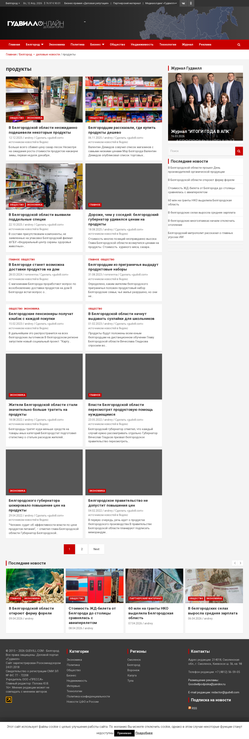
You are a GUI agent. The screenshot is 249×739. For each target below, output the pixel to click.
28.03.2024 (15, 274)
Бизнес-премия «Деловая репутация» (86, 3)
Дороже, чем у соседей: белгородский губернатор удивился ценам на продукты (123, 219)
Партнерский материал (127, 3)
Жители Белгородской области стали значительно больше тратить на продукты (43, 409)
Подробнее (144, 733)
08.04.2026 (75, 628)
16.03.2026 (178, 136)
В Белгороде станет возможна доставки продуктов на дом (36, 267)
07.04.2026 (135, 623)
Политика (77, 44)
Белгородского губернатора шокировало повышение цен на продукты (37, 505)
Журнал (187, 44)
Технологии (167, 44)
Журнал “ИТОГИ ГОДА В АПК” (201, 131)
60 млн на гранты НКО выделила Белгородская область (150, 613)
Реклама (205, 44)
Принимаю (124, 733)
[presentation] (235, 563)
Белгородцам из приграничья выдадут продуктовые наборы (123, 267)
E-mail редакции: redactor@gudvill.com (213, 692)
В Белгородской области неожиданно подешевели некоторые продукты (43, 130)
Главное (94, 204)
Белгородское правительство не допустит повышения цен (118, 503)
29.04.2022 (15, 515)
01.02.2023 (95, 323)
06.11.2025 (95, 137)
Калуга (132, 675)
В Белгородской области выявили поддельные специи (40, 217)
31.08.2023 (95, 274)
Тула (130, 680)
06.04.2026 (195, 618)
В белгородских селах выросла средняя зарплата (201, 212)
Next (96, 549)
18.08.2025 (95, 229)
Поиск (239, 151)
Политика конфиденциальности (88, 696)
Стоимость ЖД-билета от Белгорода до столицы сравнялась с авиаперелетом (92, 615)
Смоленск (134, 659)
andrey (29, 137)
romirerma (31, 274)
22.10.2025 (15, 224)
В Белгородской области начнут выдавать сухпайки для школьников (121, 316)
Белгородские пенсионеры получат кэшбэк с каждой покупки (41, 316)
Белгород (12, 3)
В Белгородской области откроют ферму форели (201, 180)
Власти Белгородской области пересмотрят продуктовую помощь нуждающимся (120, 409)
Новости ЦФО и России (83, 701)
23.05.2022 (95, 419)
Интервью (73, 686)
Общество (117, 44)
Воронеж (133, 670)
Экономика (57, 44)
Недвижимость (142, 44)
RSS (192, 708)
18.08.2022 (15, 419)
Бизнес (95, 44)
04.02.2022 (95, 510)
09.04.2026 (16, 618)
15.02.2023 (15, 323)
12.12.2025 (15, 137)
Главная (14, 44)
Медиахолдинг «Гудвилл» (160, 3)
